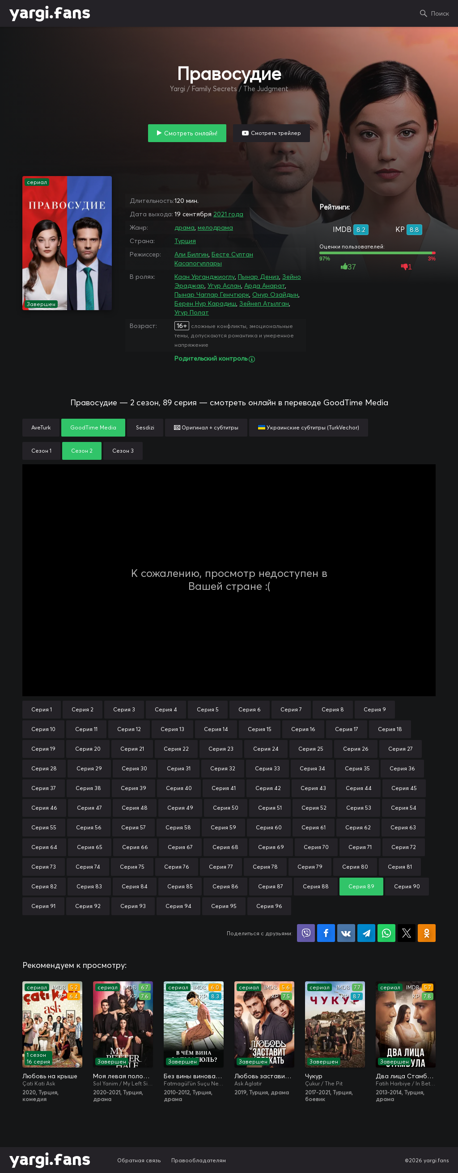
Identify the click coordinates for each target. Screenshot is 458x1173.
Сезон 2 (82, 450)
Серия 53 (358, 807)
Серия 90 (407, 886)
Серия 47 (89, 807)
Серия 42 (268, 788)
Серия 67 (180, 847)
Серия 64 (44, 847)
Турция (185, 241)
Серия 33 (267, 768)
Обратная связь (139, 1160)
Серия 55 (43, 827)
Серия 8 (333, 709)
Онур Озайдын (275, 294)
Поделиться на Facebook (326, 933)
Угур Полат (191, 312)
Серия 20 (88, 748)
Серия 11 (86, 729)
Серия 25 (310, 748)
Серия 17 (346, 729)
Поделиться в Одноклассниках (427, 933)
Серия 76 (176, 866)
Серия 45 (404, 788)
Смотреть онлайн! (190, 133)
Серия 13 (172, 729)
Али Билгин (191, 254)
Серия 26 (356, 748)
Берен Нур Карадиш (205, 303)
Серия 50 (225, 807)
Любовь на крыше (49, 1076)
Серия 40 (179, 788)
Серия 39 (133, 788)
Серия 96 (269, 906)
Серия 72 (403, 847)
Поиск (440, 13)
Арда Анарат (264, 286)
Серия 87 (270, 886)
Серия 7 (291, 709)
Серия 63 (403, 827)
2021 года (228, 214)
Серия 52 (314, 807)
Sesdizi (145, 427)
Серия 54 (403, 807)
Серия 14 (216, 729)
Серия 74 (88, 866)
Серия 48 (135, 807)
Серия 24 (266, 748)
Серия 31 (179, 768)
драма (184, 227)
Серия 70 (316, 847)
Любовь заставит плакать (264, 1076)
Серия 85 (180, 886)
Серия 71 (360, 847)
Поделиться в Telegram (366, 933)
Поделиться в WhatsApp (386, 933)
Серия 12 (129, 729)
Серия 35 (357, 768)
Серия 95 (224, 906)
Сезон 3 (123, 450)
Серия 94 (178, 906)
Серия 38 (88, 788)
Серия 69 (271, 847)
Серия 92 (88, 906)
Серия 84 (135, 886)
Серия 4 (166, 709)
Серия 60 (269, 827)
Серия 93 (133, 906)
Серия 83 (89, 886)
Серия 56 (89, 827)
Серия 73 (43, 866)
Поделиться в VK (346, 933)
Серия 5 (208, 709)
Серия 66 (135, 847)
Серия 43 (313, 788)
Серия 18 (390, 729)
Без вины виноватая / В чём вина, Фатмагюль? (194, 1076)
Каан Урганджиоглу (204, 277)
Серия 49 (180, 807)
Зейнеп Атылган (264, 303)
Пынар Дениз (258, 277)
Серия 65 (89, 847)
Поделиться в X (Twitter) (407, 933)
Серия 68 (225, 847)
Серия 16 (303, 729)
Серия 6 (249, 709)
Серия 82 (44, 886)
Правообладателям (198, 1160)
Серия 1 (41, 709)
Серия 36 (402, 768)
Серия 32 (222, 768)
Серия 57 (133, 827)
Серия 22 (176, 748)
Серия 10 (43, 729)
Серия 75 (132, 866)
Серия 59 (223, 827)
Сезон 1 (41, 450)
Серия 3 (124, 709)
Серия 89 (361, 886)
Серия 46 (44, 807)
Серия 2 (82, 709)
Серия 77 (221, 866)
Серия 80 (355, 866)
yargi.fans (49, 13)
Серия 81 (400, 866)
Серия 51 (270, 807)
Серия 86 (225, 886)
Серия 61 (313, 827)
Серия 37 (43, 788)
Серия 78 (265, 866)
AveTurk (41, 427)
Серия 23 (220, 748)
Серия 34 (312, 768)
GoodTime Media (93, 427)
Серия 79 (309, 866)
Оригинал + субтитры (206, 427)
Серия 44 (359, 788)
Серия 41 (224, 788)
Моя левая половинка (123, 1076)
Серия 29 (89, 768)
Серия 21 (132, 748)
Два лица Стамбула (406, 1076)
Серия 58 (178, 827)
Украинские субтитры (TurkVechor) (308, 427)
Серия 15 (259, 729)
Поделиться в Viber (306, 933)
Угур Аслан (224, 286)
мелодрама (215, 227)
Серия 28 (44, 768)
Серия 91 (43, 906)
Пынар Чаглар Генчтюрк (211, 294)
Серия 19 (43, 748)
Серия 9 (375, 709)
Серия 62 (358, 827)
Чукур (313, 1076)
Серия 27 (400, 748)
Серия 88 (316, 886)
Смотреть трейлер (276, 133)
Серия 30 (134, 768)
